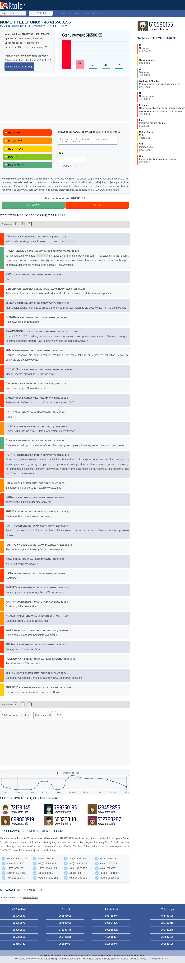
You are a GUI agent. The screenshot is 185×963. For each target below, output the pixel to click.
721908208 (144, 99)
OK (166, 959)
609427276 (167, 930)
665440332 (65, 937)
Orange (58, 846)
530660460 (144, 63)
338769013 (167, 923)
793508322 (144, 75)
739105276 (144, 138)
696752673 (19, 923)
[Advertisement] (65, 98)
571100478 (65, 930)
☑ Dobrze (33, 205)
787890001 (65, 923)
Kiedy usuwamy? (43, 715)
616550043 (111, 944)
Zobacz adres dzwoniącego (19, 66)
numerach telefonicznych (107, 838)
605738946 (111, 916)
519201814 (144, 126)
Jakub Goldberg (30, 897)
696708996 (19, 916)
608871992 (65, 916)
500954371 (111, 923)
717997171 (167, 937)
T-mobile (77, 846)
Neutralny (14, 148)
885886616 (19, 937)
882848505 (167, 944)
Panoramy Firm (102, 842)
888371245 (144, 150)
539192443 (19, 944)
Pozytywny (14, 165)
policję (115, 190)
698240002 (111, 930)
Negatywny (14, 132)
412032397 (111, 937)
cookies (36, 958)
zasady (100, 132)
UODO (101, 190)
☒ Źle (97, 205)
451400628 (167, 916)
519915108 (144, 51)
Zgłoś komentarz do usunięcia (16, 715)
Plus (66, 846)
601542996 (144, 87)
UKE (94, 190)
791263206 (144, 114)
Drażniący (14, 140)
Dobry (11, 157)
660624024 (65, 944)
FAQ (59, 715)
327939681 (144, 162)
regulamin (112, 132)
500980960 (19, 930)
